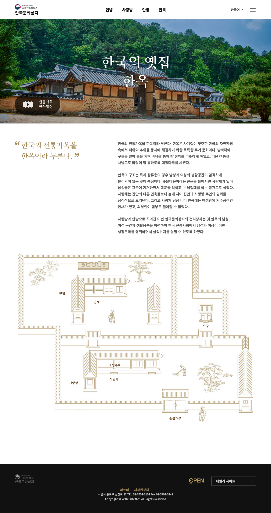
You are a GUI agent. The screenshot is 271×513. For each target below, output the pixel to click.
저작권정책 (141, 490)
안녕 (109, 9)
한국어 (235, 9)
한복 (162, 9)
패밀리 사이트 (225, 481)
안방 (145, 9)
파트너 (124, 490)
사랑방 (127, 9)
